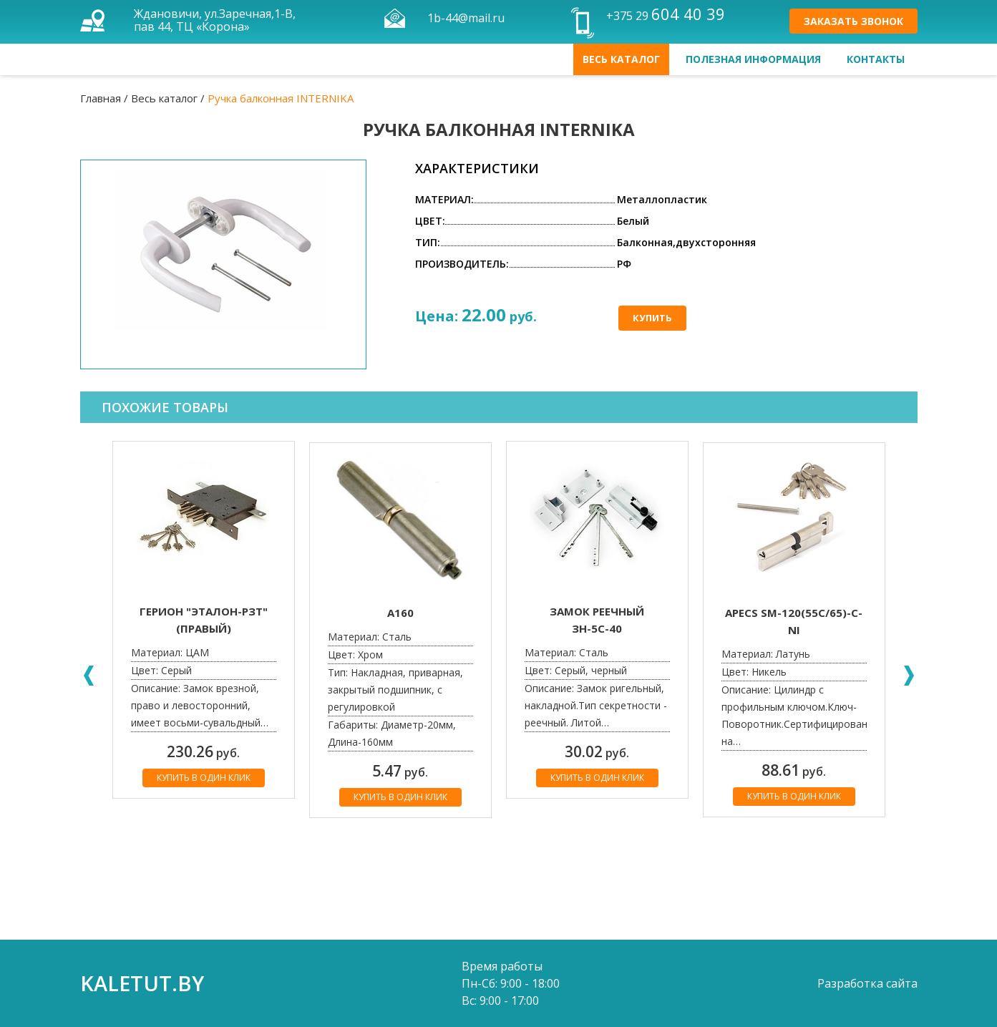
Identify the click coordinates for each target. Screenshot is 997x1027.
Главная (100, 98)
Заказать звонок (853, 21)
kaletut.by (142, 983)
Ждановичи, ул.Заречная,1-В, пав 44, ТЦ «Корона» (215, 20)
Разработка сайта (867, 983)
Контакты (876, 59)
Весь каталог (621, 59)
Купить (652, 317)
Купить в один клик (204, 778)
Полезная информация (753, 59)
